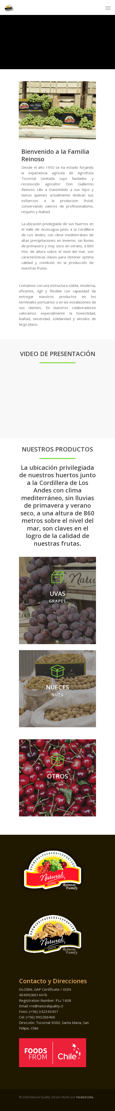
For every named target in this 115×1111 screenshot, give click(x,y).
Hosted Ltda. (85, 1097)
